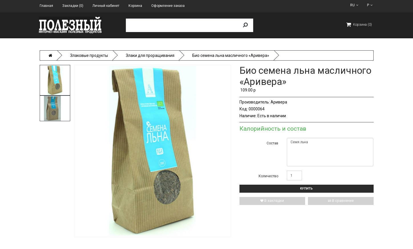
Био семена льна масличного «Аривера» (230, 55)
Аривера (279, 102)
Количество (268, 176)
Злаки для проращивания (150, 55)
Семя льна (330, 152)
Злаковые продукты (89, 55)
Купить (306, 188)
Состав (272, 143)
